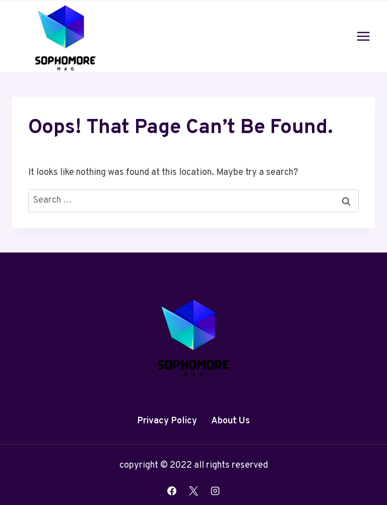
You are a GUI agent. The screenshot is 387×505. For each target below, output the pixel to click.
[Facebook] (172, 491)
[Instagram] (215, 491)
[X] (193, 491)
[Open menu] (363, 36)
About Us (230, 421)
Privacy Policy (167, 421)
